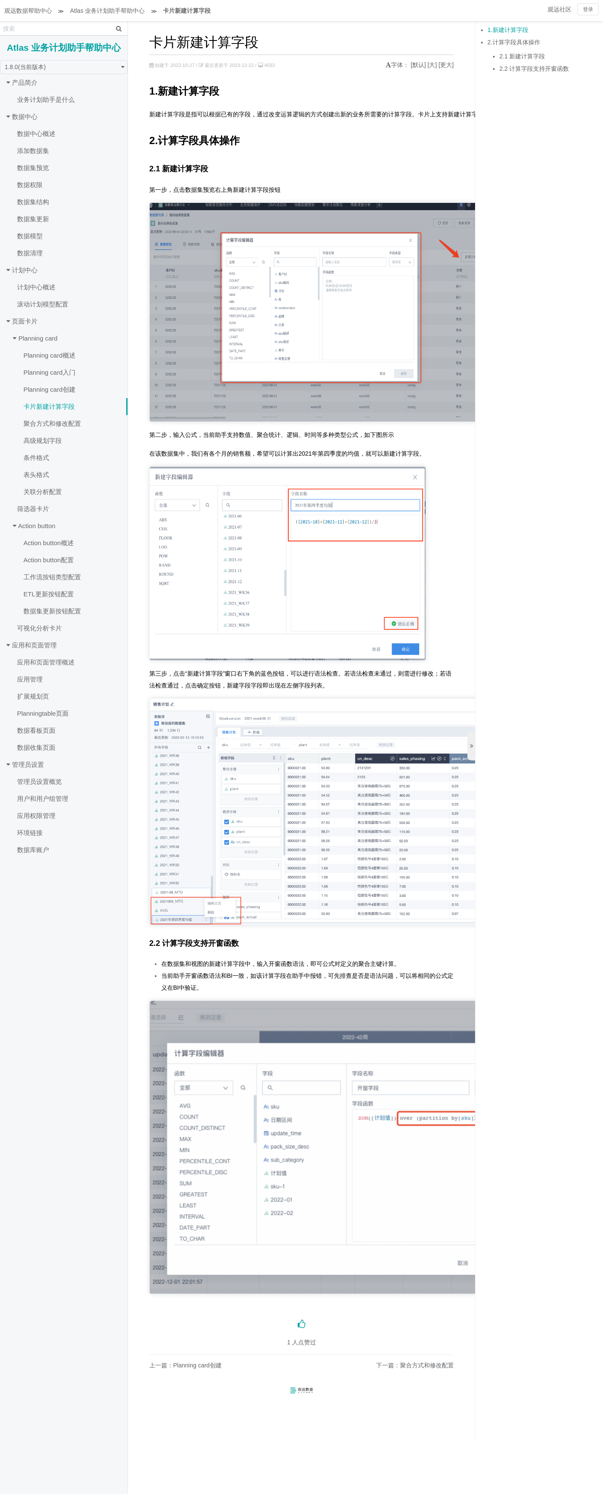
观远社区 (559, 9)
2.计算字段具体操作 (513, 42)
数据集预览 (33, 167)
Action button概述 (48, 542)
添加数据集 (33, 150)
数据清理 (30, 253)
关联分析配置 (42, 491)
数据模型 (30, 236)
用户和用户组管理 (42, 798)
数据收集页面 (36, 747)
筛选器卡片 (33, 508)
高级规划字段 (42, 440)
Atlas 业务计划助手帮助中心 (107, 10)
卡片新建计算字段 (187, 10)
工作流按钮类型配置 (52, 577)
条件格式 (36, 457)
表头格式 (36, 474)
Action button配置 (48, 560)
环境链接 (30, 832)
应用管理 (30, 679)
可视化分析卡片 (39, 628)
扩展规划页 (33, 696)
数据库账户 (33, 849)
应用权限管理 (36, 815)
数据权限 (30, 184)
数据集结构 (33, 201)
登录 (588, 9)
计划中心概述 (36, 287)
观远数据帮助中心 (28, 10)
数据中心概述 (36, 133)
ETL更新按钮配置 (48, 594)
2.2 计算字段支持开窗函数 (534, 68)
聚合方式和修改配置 (52, 423)
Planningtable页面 (43, 713)
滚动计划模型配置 (42, 304)
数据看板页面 (36, 730)
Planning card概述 (49, 355)
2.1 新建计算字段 (522, 56)
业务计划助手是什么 (46, 99)
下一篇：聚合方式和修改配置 (415, 1365)
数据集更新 (33, 219)
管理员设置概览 (39, 781)
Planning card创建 (49, 389)
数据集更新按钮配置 (52, 611)
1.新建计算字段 (507, 29)
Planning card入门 (49, 372)
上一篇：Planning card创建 (185, 1365)
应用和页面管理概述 (46, 662)
